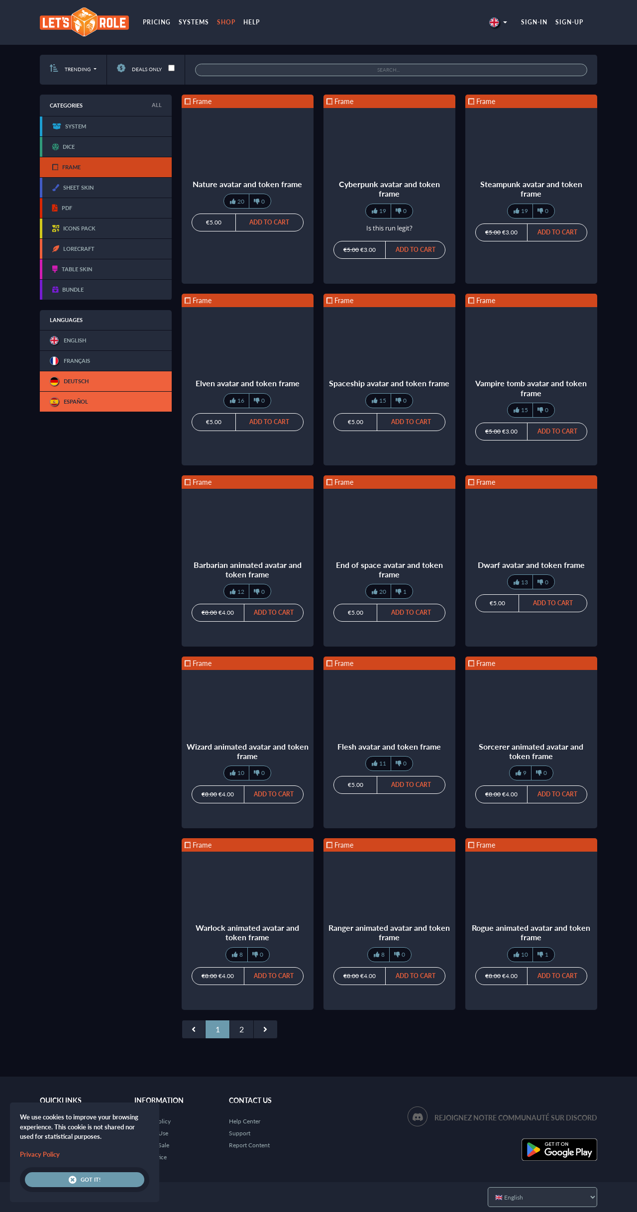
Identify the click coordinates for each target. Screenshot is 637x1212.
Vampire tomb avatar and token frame (531, 387)
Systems (194, 22)
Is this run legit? (389, 227)
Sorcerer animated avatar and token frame (531, 751)
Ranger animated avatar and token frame (389, 932)
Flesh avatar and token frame (389, 746)
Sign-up (569, 22)
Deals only (139, 69)
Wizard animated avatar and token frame (248, 751)
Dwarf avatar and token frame (531, 564)
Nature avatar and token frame (247, 184)
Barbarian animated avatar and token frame (248, 569)
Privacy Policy (40, 1154)
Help (251, 22)
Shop (226, 22)
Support (239, 1133)
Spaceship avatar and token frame (389, 383)
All (157, 105)
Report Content (249, 1145)
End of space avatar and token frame (389, 569)
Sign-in (534, 22)
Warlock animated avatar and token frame (247, 932)
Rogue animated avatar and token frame (531, 932)
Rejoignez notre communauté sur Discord (515, 1117)
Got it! (85, 1180)
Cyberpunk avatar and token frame (389, 188)
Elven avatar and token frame (248, 383)
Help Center (244, 1121)
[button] (498, 22)
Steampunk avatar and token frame (531, 188)
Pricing (157, 22)
